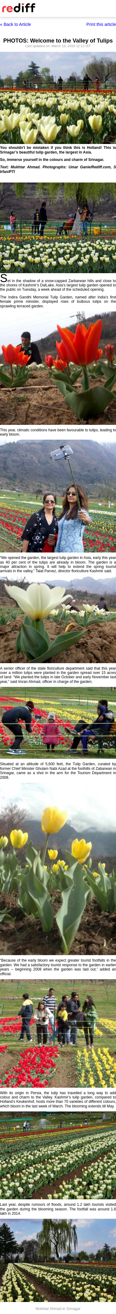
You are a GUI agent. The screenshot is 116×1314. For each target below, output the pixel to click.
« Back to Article (15, 24)
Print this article (101, 24)
